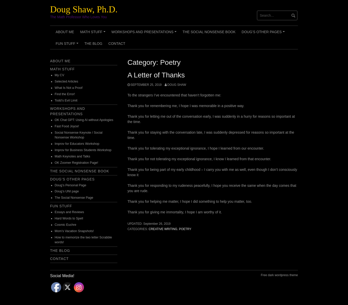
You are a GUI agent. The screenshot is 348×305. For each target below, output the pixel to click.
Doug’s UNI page (67, 191)
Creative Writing (163, 229)
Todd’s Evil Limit (66, 100)
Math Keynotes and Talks (72, 156)
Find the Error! (65, 94)
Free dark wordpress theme (279, 275)
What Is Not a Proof (68, 88)
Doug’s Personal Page (70, 185)
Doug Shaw (176, 85)
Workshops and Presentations (145, 33)
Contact (116, 44)
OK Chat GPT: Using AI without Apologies (84, 120)
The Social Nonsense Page (74, 197)
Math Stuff (93, 33)
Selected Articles (66, 81)
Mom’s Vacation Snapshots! (74, 231)
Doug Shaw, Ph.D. (84, 9)
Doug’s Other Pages (264, 33)
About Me (65, 32)
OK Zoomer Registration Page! (76, 163)
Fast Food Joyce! (67, 126)
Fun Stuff (68, 45)
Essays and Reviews (69, 212)
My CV (59, 75)
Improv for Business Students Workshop (83, 150)
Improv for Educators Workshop (77, 144)
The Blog (93, 44)
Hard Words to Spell (69, 218)
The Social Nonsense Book (209, 32)
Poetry (185, 229)
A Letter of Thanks (156, 75)
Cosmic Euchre (65, 225)
